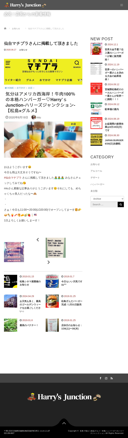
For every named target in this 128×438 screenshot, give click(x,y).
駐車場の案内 (112, 109)
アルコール (96, 171)
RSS (111, 377)
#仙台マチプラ (13, 177)
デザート (95, 177)
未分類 (94, 191)
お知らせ (23, 50)
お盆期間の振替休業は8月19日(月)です (114, 127)
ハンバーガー (97, 184)
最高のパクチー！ (29, 325)
